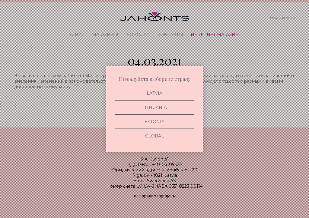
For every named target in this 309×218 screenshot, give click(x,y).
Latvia (154, 93)
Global (154, 136)
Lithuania (154, 107)
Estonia (154, 121)
